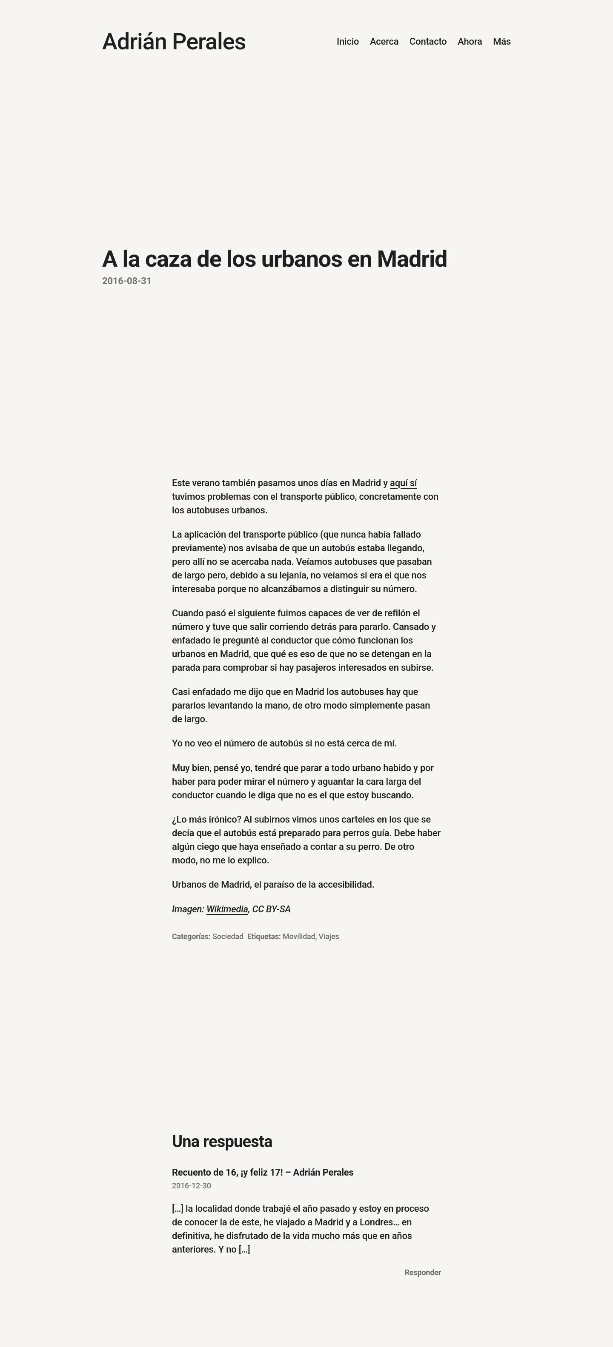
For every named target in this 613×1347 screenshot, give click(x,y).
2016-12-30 (191, 1185)
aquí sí (403, 483)
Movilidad (299, 936)
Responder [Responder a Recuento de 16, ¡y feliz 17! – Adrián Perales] (423, 1272)
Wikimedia (227, 909)
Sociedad (227, 936)
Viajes (329, 936)
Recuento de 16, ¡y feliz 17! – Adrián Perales (263, 1172)
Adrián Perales (174, 41)
